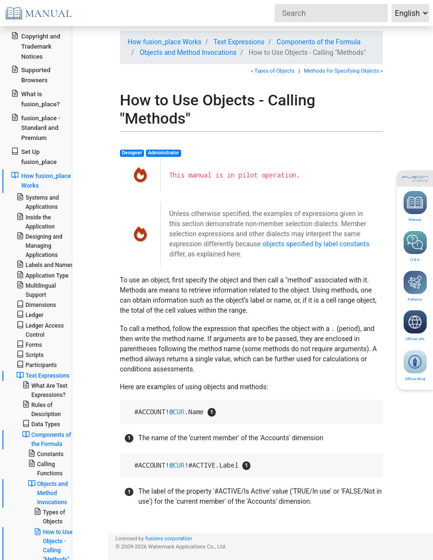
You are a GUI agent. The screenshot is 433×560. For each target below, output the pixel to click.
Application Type (42, 275)
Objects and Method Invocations (188, 52)
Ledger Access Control (40, 329)
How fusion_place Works (165, 42)
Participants (36, 364)
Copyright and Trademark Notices (35, 46)
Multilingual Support (36, 289)
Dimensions (36, 304)
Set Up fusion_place (33, 156)
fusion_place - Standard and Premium (35, 128)
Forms (29, 344)
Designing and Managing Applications (39, 245)
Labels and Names (44, 264)
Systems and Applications (37, 201)
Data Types (41, 424)
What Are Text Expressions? (44, 389)
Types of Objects (49, 516)
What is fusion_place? (35, 98)
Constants (46, 453)
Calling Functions (45, 468)
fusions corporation (168, 538)
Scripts (30, 354)
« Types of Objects (272, 71)
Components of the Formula (318, 42)
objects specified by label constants (315, 244)
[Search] (331, 13)
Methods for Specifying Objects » (343, 71)
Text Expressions (238, 42)
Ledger (29, 314)
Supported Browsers (30, 74)
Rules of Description (41, 409)
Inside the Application (35, 221)
